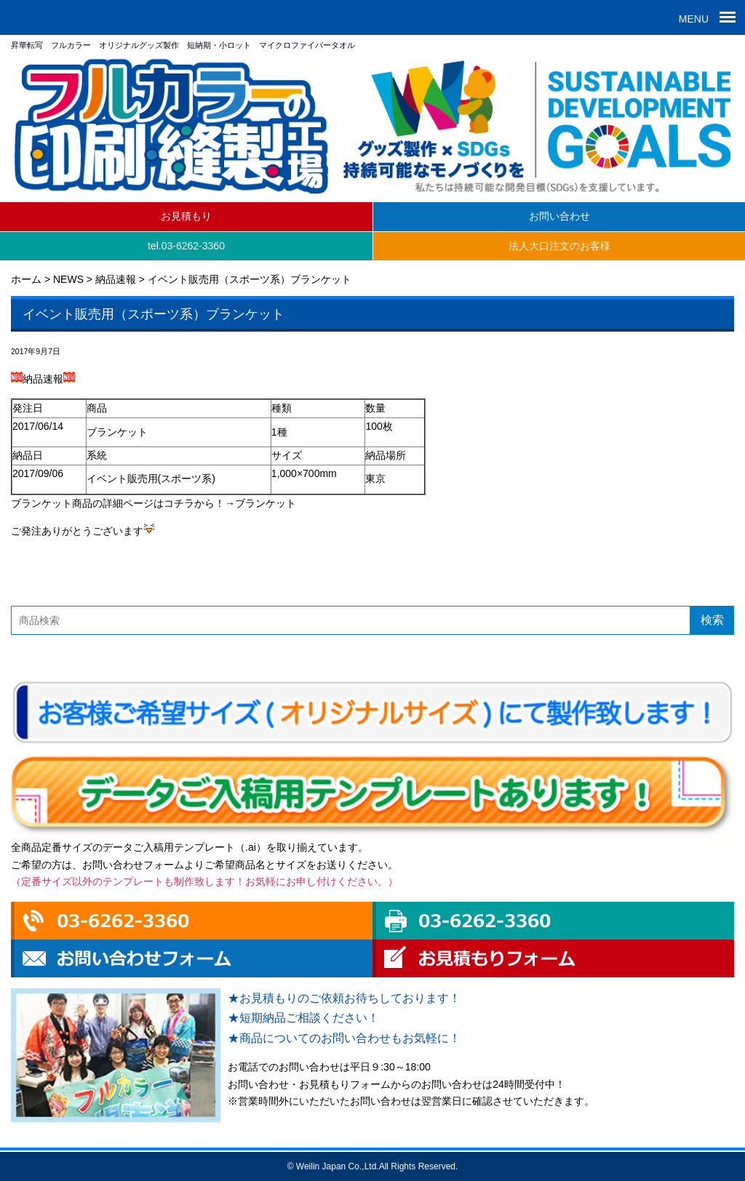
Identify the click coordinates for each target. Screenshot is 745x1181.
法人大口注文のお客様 (559, 246)
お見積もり (186, 216)
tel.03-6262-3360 (186, 246)
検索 (712, 620)
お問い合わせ (559, 216)
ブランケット (265, 503)
